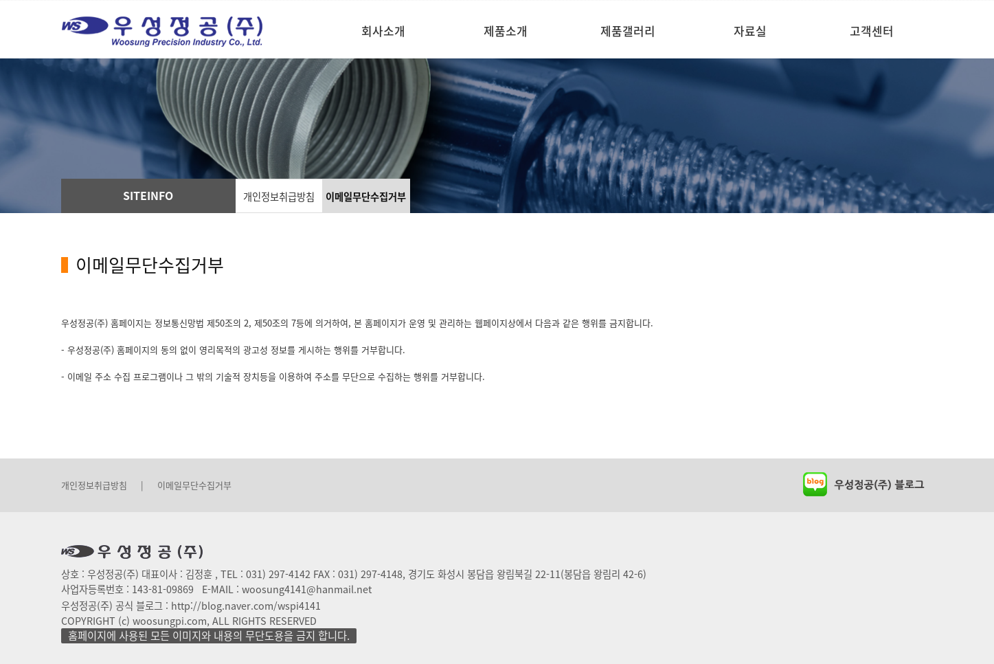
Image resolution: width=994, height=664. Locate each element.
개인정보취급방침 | (102, 484)
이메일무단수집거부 (366, 196)
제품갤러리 (627, 30)
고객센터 (872, 30)
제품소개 (506, 30)
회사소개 (383, 30)
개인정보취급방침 (279, 196)
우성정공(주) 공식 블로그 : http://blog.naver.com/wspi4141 (191, 605)
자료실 (750, 30)
